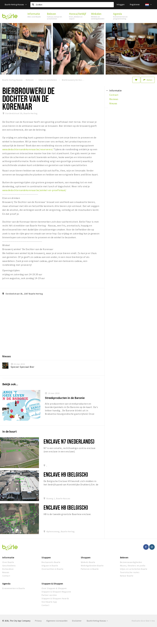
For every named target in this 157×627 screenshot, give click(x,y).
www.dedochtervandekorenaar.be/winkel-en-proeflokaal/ (34, 190)
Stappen (46, 557)
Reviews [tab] (113, 99)
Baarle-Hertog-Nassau (16, 4)
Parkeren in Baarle (90, 569)
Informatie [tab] (115, 90)
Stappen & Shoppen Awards (55, 598)
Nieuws (5, 572)
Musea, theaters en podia (132, 565)
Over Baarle (8, 562)
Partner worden (49, 595)
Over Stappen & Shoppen (54, 588)
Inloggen (120, 4)
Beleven (124, 557)
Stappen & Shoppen (52, 583)
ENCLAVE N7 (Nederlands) (69, 441)
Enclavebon (8, 569)
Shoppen (85, 557)
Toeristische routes (129, 572)
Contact (6, 575)
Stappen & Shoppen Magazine (56, 591)
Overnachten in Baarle (52, 569)
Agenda (6, 583)
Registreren (135, 4)
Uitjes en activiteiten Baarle (133, 569)
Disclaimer (76, 620)
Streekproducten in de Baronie (65, 398)
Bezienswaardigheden (131, 562)
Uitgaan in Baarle (50, 565)
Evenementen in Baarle (13, 588)
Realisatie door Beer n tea (143, 620)
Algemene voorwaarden (57, 620)
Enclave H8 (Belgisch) (66, 507)
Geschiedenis (9, 565)
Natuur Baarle (126, 575)
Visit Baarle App (49, 601)
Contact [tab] (113, 94)
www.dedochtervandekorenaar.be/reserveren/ (27, 149)
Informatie (8, 557)
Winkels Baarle (88, 562)
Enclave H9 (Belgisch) (66, 474)
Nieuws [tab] (113, 103)
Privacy (38, 620)
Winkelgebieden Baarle (92, 565)
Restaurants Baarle (51, 562)
